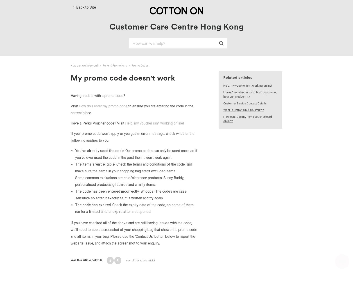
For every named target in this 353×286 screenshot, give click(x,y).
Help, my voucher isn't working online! (154, 123)
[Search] (178, 43)
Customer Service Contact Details (245, 103)
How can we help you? (84, 65)
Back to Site (86, 7)
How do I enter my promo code (103, 106)
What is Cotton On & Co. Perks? (243, 110)
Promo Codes (140, 65)
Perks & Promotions (115, 65)
